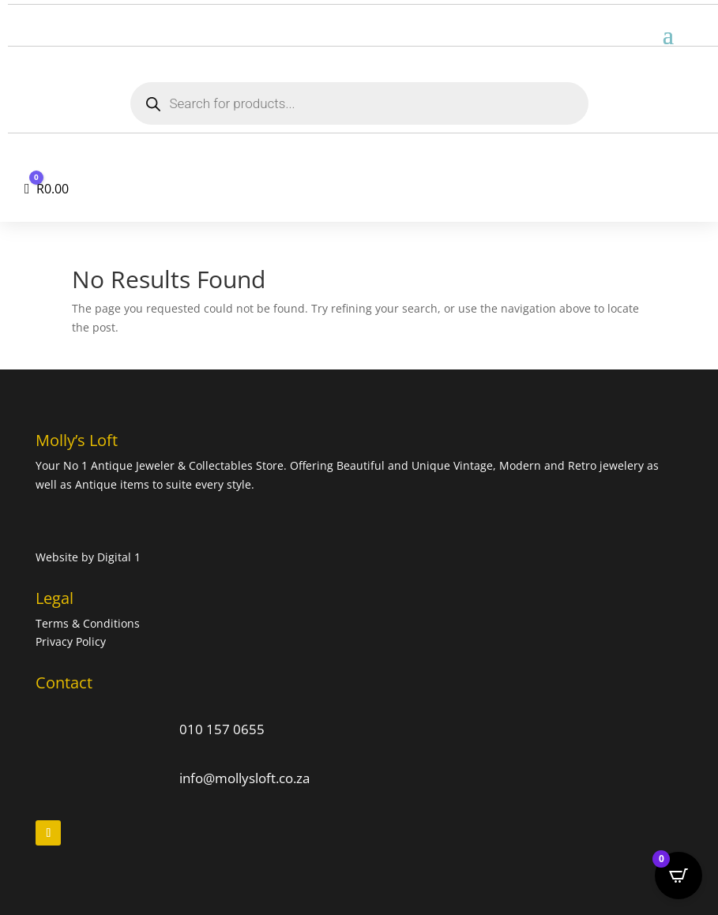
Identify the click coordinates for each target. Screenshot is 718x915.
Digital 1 (119, 556)
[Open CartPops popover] (678, 875)
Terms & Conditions (89, 623)
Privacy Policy (71, 641)
